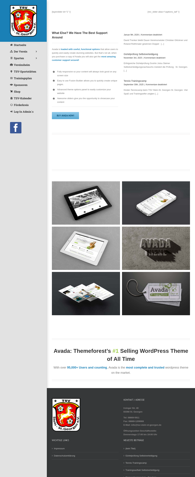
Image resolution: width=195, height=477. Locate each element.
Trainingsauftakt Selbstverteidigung (143, 470)
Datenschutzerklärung (64, 455)
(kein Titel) (131, 448)
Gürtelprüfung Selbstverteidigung (140, 54)
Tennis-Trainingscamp (134, 81)
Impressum (59, 448)
